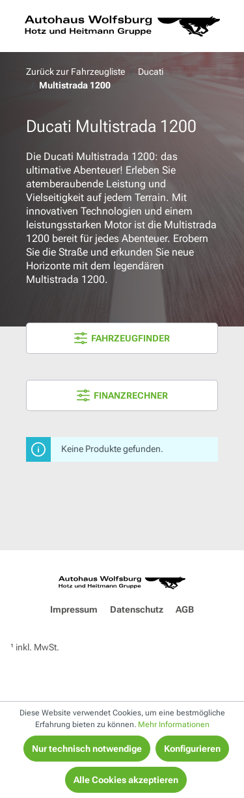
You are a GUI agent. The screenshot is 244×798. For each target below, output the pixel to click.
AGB (185, 609)
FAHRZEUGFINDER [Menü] (122, 338)
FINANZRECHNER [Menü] (122, 395)
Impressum (74, 609)
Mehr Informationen (174, 724)
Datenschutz (136, 609)
